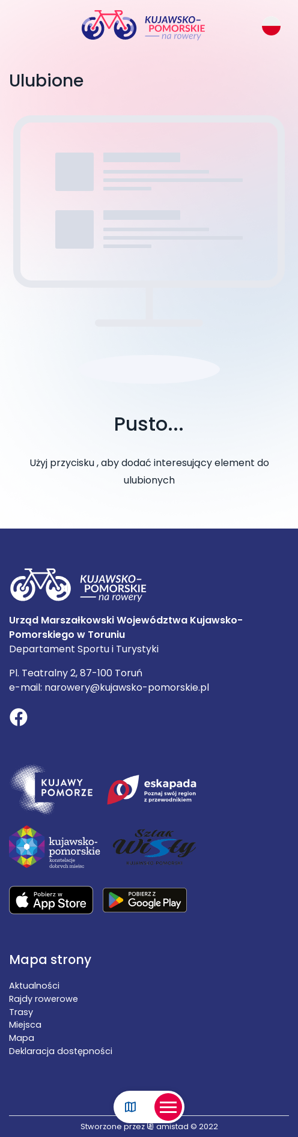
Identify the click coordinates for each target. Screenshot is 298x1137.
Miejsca (25, 1025)
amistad (168, 1126)
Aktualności (34, 986)
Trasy (21, 1012)
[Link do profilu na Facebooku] (18, 719)
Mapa (21, 1038)
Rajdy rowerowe (43, 999)
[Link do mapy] (130, 1107)
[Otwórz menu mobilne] (168, 1107)
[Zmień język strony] (271, 25)
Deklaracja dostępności (60, 1051)
